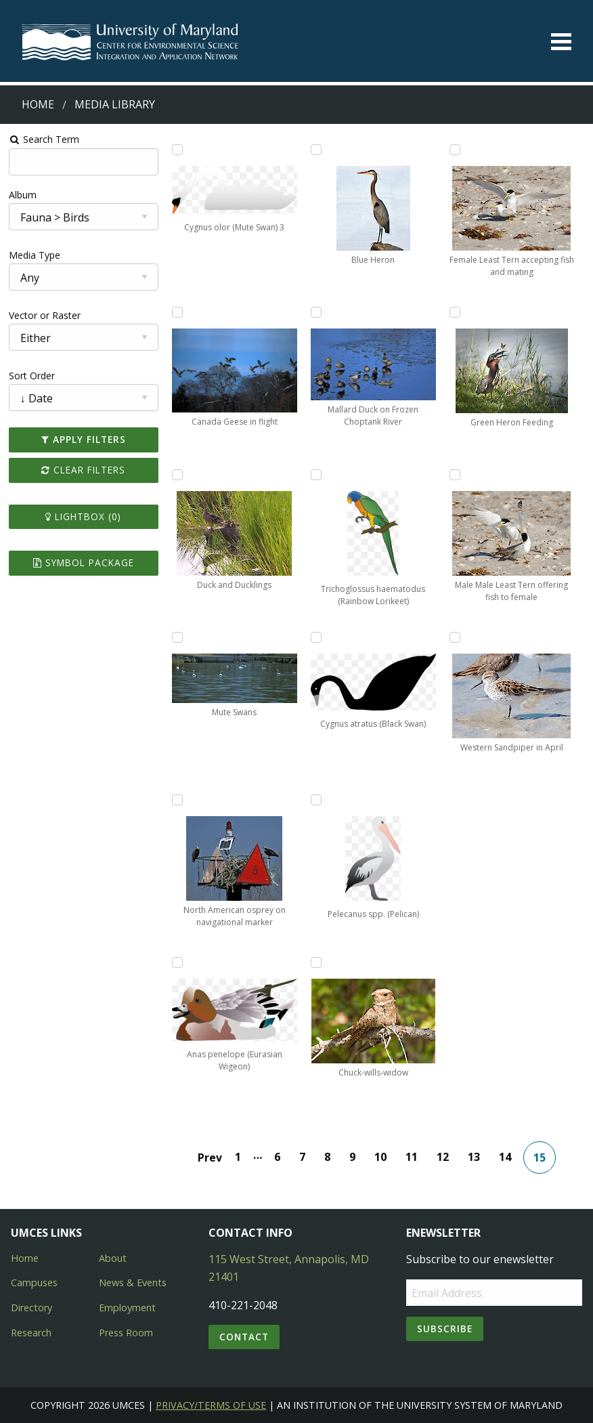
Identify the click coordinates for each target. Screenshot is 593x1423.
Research (31, 1332)
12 (443, 1156)
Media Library (114, 104)
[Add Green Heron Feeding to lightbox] (454, 312)
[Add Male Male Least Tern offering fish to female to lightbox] (454, 474)
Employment (127, 1307)
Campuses (34, 1282)
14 (505, 1156)
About (113, 1258)
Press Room (126, 1332)
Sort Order (32, 375)
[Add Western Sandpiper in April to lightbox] (454, 637)
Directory (31, 1307)
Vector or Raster (45, 315)
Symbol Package (83, 562)
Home (38, 104)
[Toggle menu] (561, 41)
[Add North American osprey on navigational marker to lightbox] (177, 799)
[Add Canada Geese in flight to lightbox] (177, 312)
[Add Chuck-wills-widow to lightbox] (316, 962)
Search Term (44, 139)
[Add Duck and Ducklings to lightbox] (177, 474)
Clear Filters (83, 469)
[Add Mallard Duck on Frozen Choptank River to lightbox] (316, 312)
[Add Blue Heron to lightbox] (316, 149)
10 (380, 1156)
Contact (244, 1336)
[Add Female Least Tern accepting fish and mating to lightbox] (454, 149)
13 (474, 1156)
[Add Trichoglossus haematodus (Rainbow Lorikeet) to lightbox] (316, 474)
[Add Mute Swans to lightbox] (177, 637)
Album (23, 194)
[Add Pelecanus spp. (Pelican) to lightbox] (316, 799)
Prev (210, 1157)
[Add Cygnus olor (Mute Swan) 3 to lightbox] (177, 149)
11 (411, 1156)
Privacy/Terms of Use (211, 1405)
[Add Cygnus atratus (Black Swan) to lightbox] (316, 637)
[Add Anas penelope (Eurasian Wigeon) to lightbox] (177, 962)
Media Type (34, 255)
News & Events (133, 1282)
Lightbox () (83, 516)
